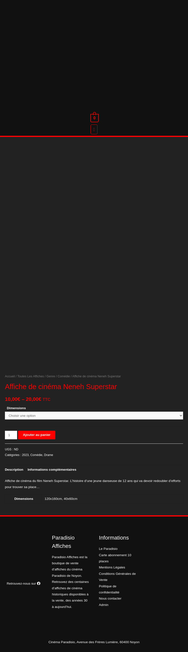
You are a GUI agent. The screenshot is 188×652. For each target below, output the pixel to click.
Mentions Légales (112, 567)
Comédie (64, 376)
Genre (51, 376)
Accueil (10, 376)
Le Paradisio (108, 549)
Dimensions (16, 408)
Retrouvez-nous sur (23, 583)
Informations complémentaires (52, 469)
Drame (48, 455)
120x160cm (53, 499)
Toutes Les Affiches (30, 376)
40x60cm (70, 499)
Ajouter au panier (36, 435)
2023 (25, 455)
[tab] (14, 469)
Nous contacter (110, 598)
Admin (103, 605)
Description (14, 469)
